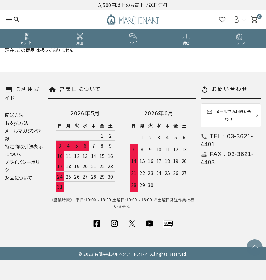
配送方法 (14, 115)
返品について (18, 177)
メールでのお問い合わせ (228, 115)
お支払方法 (17, 123)
